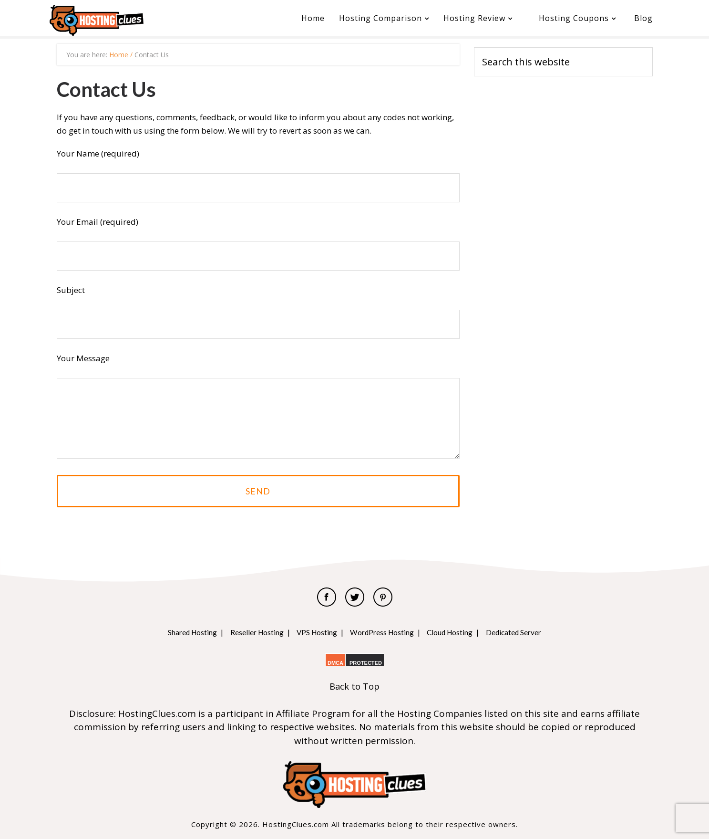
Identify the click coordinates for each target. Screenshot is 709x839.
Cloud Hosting (457, 632)
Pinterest (382, 597)
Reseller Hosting (250, 632)
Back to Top (354, 686)
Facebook (326, 597)
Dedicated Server (524, 632)
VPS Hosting (314, 632)
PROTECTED (365, 663)
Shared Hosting (181, 632)
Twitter (354, 597)
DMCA (335, 663)
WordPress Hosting (384, 632)
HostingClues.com (121, 20)
